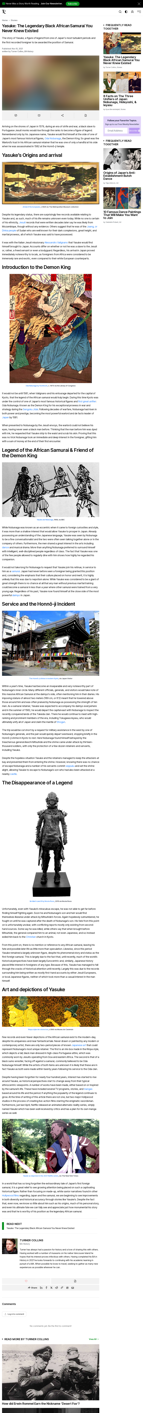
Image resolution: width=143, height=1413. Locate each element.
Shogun (61, 722)
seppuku (70, 765)
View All (94, 1339)
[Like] (26, 1281)
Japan (5, 417)
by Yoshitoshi (37, 386)
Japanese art (79, 1045)
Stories (14, 20)
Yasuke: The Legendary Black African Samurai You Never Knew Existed (40, 1228)
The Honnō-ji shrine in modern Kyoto (44, 678)
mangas (88, 1089)
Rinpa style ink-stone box (38, 1029)
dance (5, 547)
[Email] (73, 1288)
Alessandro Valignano (56, 242)
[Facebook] (46, 1287)
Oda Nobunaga (53, 138)
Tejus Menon (110, 183)
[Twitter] (51, 1288)
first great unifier (87, 401)
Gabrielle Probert (112, 222)
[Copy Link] (62, 1287)
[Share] (62, 115)
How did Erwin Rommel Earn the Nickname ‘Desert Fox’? (41, 1403)
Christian (31, 936)
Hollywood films (10, 1195)
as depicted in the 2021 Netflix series (40, 1176)
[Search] (120, 11)
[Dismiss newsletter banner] (139, 4)
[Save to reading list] (39, 115)
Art (117, 183)
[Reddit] (56, 1287)
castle (13, 774)
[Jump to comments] (15, 115)
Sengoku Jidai (30, 409)
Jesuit (22, 222)
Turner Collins (17, 51)
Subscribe (72, 4)
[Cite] (85, 115)
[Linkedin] (41, 1287)
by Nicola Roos (42, 901)
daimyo (16, 595)
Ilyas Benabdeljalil (113, 109)
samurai (15, 571)
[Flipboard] (67, 1287)
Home (5, 20)
